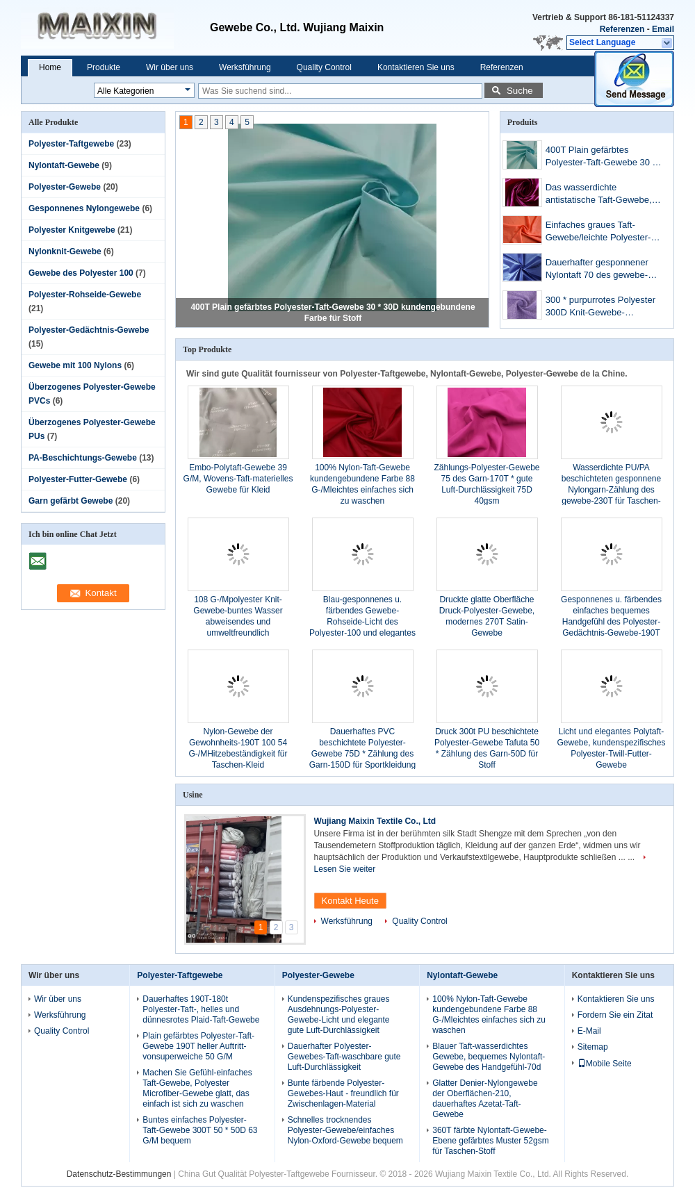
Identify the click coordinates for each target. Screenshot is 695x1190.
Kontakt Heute (350, 900)
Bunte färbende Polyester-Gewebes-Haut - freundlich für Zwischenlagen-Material (343, 1093)
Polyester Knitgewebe (71, 230)
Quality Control (324, 67)
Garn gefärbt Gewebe (70, 501)
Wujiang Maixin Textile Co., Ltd (375, 821)
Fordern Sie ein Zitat (615, 1015)
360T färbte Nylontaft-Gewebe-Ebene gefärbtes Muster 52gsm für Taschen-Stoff (490, 1140)
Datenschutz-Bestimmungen (119, 1174)
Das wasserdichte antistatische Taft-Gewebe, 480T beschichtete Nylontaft (601, 195)
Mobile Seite (605, 1063)
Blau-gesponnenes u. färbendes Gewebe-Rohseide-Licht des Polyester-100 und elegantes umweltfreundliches (362, 622)
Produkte (103, 67)
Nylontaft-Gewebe (63, 165)
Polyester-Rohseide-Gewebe (84, 294)
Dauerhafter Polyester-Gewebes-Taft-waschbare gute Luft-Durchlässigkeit (344, 1056)
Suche (520, 90)
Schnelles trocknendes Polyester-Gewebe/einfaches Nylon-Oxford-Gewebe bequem (345, 1130)
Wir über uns (169, 67)
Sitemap (593, 1047)
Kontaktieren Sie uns (416, 67)
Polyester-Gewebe (64, 187)
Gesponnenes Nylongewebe (84, 208)
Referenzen (622, 29)
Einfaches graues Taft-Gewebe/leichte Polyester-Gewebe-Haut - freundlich (598, 232)
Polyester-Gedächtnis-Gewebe (88, 330)
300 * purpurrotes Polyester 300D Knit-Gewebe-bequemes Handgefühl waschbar (600, 307)
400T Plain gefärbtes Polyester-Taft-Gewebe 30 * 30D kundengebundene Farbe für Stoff (601, 157)
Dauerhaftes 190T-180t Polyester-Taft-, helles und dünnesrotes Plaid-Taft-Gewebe (200, 1009)
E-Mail (589, 1031)
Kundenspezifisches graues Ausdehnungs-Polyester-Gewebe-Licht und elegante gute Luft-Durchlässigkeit (339, 1014)
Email (663, 29)
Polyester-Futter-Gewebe (77, 479)
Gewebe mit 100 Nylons (75, 365)
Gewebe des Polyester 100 (80, 273)
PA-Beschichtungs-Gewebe (82, 458)
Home (50, 67)
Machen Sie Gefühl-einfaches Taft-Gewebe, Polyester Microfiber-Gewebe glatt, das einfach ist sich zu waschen (197, 1088)
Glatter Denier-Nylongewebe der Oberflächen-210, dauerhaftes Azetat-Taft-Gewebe (484, 1098)
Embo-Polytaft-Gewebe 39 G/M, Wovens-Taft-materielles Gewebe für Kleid (238, 479)
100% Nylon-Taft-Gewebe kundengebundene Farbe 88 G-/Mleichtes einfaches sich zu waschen (489, 1014)
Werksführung (244, 67)
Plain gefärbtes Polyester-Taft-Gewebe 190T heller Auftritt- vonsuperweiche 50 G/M (198, 1046)
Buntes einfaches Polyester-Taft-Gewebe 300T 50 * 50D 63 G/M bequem (199, 1130)
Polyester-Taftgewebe (71, 144)
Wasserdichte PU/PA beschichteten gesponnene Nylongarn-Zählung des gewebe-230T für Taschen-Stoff (611, 490)
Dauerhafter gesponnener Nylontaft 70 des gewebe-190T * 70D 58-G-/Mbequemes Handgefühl (601, 270)
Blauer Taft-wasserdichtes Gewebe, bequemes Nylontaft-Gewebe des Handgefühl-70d (488, 1056)
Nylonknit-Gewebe (64, 251)
